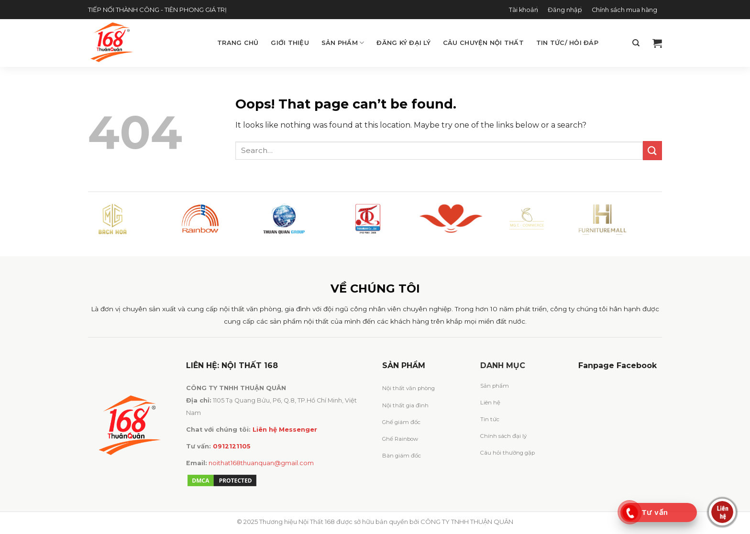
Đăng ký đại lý (403, 42)
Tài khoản (523, 9)
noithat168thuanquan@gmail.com (261, 463)
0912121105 (232, 446)
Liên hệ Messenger (285, 429)
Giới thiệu (290, 42)
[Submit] (652, 150)
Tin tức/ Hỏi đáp (567, 42)
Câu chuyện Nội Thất (483, 42)
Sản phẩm (342, 42)
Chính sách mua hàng (624, 9)
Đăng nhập (565, 9)
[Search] (636, 43)
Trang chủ (237, 42)
